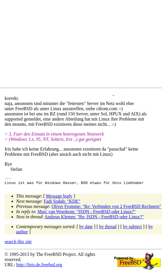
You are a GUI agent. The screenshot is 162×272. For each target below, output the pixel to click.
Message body (59, 197)
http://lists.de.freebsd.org (39, 266)
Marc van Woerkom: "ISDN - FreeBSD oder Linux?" (87, 213)
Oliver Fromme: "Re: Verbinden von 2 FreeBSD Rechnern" (106, 208)
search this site (18, 243)
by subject (132, 228)
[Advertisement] (83, 45)
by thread (108, 228)
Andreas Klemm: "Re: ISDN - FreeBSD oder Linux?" (94, 218)
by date (86, 228)
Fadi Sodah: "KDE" (62, 202)
